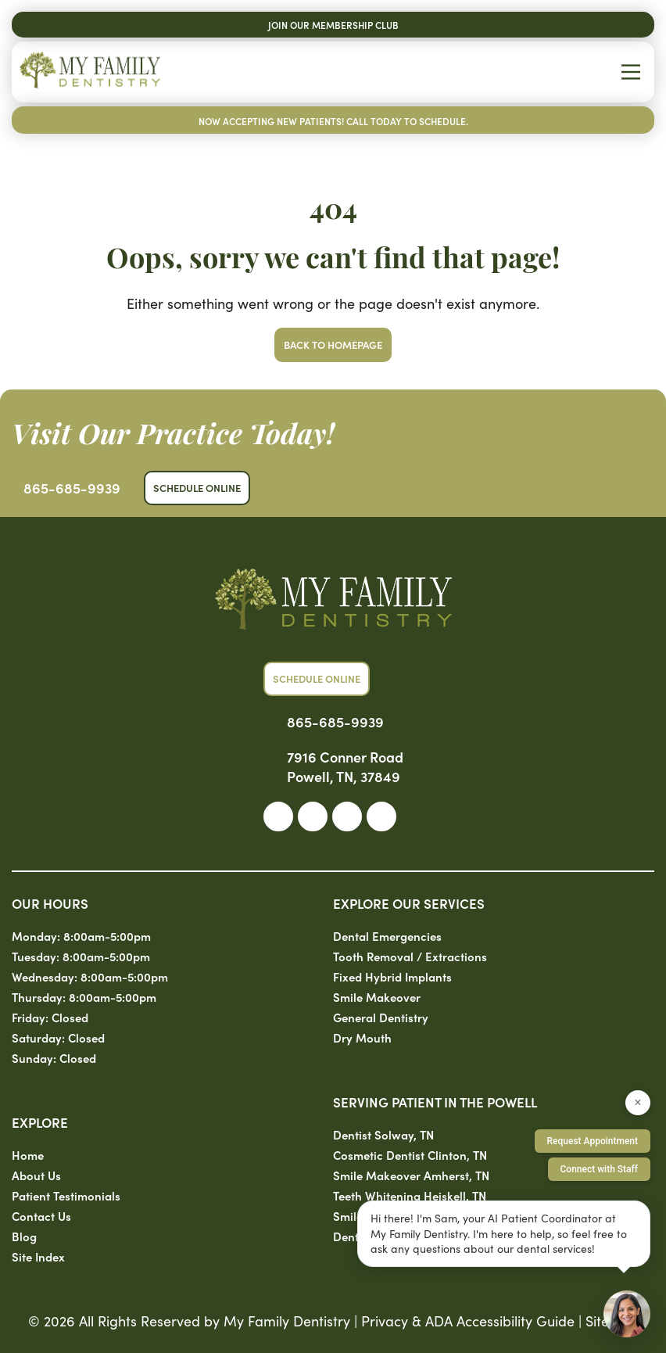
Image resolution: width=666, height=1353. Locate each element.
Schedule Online (197, 487)
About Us (36, 1175)
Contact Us (41, 1216)
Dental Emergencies (387, 936)
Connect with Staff (599, 1169)
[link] (278, 816)
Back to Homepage (333, 344)
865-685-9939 (71, 487)
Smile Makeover (377, 997)
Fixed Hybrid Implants (392, 976)
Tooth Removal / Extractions (410, 956)
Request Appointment (592, 1141)
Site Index (38, 1256)
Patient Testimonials (66, 1195)
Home (28, 1155)
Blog (24, 1236)
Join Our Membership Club (333, 24)
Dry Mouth (362, 1037)
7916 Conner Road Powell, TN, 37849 (345, 766)
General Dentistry (380, 1017)
